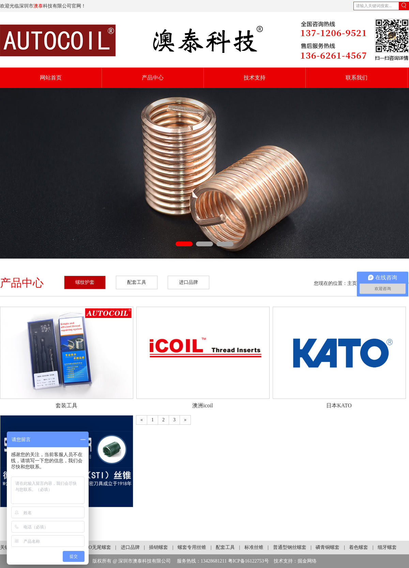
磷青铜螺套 (327, 547)
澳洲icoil (202, 405)
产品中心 (153, 78)
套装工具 (66, 405)
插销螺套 (158, 547)
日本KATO (338, 405)
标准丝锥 (253, 547)
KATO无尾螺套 (95, 547)
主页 (352, 283)
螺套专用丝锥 (192, 547)
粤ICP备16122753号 (248, 561)
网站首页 (51, 78)
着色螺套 (358, 547)
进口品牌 (188, 282)
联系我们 (356, 78)
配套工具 (136, 282)
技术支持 (255, 78)
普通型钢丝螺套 (289, 547)
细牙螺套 (387, 547)
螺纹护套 (84, 282)
